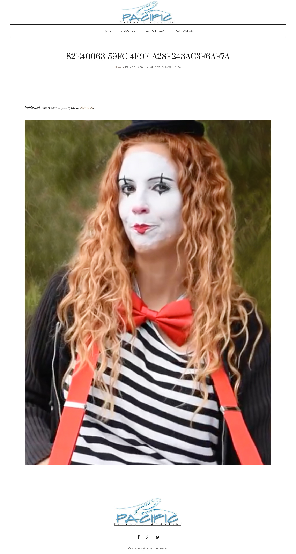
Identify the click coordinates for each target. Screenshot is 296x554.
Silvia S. (86, 107)
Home (118, 67)
